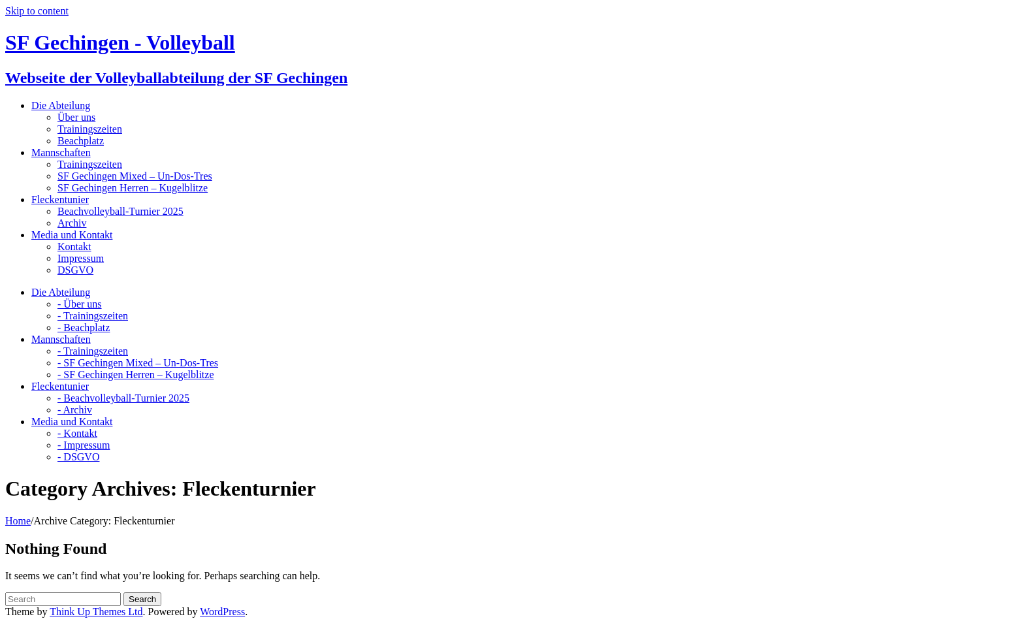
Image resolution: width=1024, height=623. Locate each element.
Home (18, 520)
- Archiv (74, 409)
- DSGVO (78, 456)
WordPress (222, 611)
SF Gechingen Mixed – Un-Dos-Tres (134, 176)
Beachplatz (80, 140)
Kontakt (74, 246)
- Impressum (83, 445)
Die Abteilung (60, 105)
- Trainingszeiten (92, 315)
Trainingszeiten (89, 129)
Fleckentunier (60, 199)
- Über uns (79, 304)
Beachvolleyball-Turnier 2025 (120, 211)
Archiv (71, 223)
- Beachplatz (83, 327)
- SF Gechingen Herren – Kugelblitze (135, 374)
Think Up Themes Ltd (96, 611)
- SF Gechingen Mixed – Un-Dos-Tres (137, 362)
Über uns (76, 117)
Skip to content (37, 10)
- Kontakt (77, 433)
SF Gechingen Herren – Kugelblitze (132, 187)
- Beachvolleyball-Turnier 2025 (123, 398)
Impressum (80, 258)
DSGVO (75, 270)
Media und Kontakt (71, 234)
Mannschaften (61, 152)
